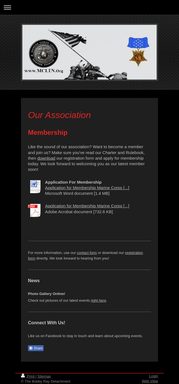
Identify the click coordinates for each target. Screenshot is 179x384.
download (46, 158)
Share (36, 348)
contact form (87, 253)
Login (153, 376)
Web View (150, 381)
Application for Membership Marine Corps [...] (87, 187)
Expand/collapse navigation (89, 7)
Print (28, 376)
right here (98, 300)
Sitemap (44, 376)
